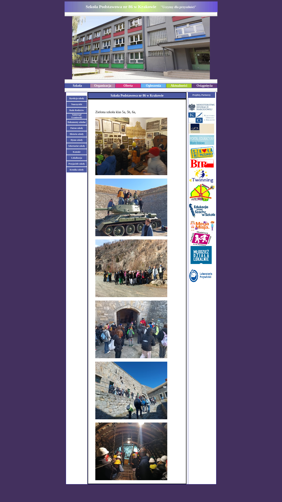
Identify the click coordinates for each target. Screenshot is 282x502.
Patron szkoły (76, 128)
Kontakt (77, 152)
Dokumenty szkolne (77, 122)
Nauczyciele (76, 104)
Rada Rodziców (76, 110)
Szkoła (77, 85)
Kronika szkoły (77, 169)
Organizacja (102, 85)
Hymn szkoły (77, 140)
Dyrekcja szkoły (76, 98)
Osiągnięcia (205, 85)
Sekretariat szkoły (76, 146)
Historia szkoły (77, 134)
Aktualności (179, 85)
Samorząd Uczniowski (76, 116)
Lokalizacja (76, 158)
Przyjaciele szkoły (76, 164)
